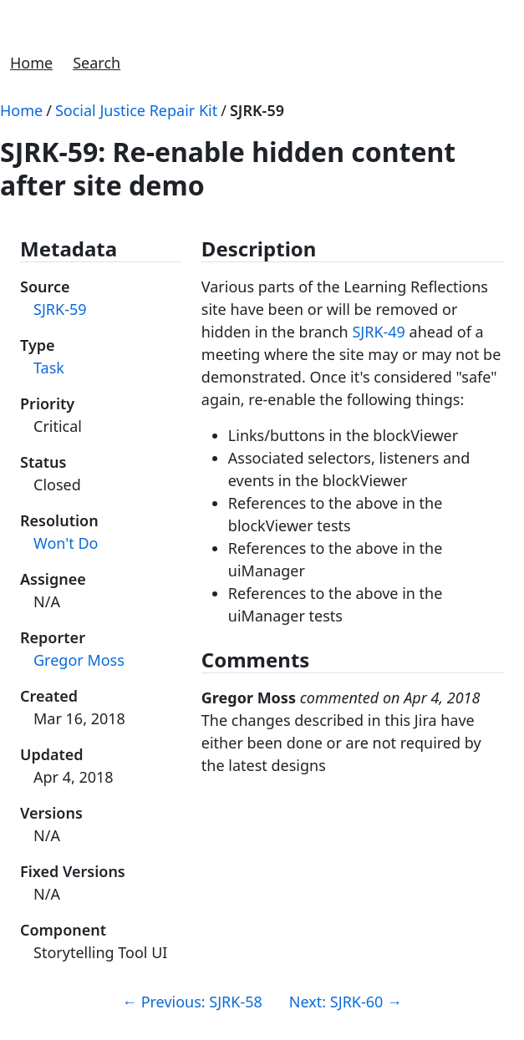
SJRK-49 (378, 332)
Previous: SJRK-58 (192, 1002)
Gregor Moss (79, 660)
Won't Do (65, 543)
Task (48, 368)
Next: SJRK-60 (345, 1002)
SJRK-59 (257, 110)
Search (96, 63)
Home (31, 63)
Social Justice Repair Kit (136, 110)
